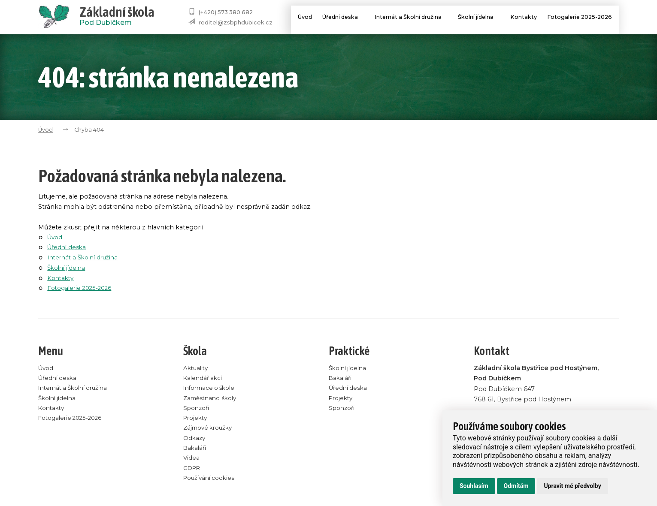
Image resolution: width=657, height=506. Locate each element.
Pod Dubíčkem (116, 17)
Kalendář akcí (204, 378)
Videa (191, 460)
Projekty (196, 419)
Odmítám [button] (516, 485)
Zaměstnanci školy (212, 399)
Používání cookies (211, 481)
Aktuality (196, 368)
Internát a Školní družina (409, 18)
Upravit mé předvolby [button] (572, 485)
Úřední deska (339, 18)
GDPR (193, 471)
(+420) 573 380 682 (226, 12)
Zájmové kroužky (210, 430)
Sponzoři (197, 409)
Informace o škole (212, 388)
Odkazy (195, 440)
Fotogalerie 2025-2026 (579, 18)
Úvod (296, 18)
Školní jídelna (478, 18)
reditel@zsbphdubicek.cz (235, 22)
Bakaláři (195, 450)
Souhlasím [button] (474, 485)
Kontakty (521, 18)
